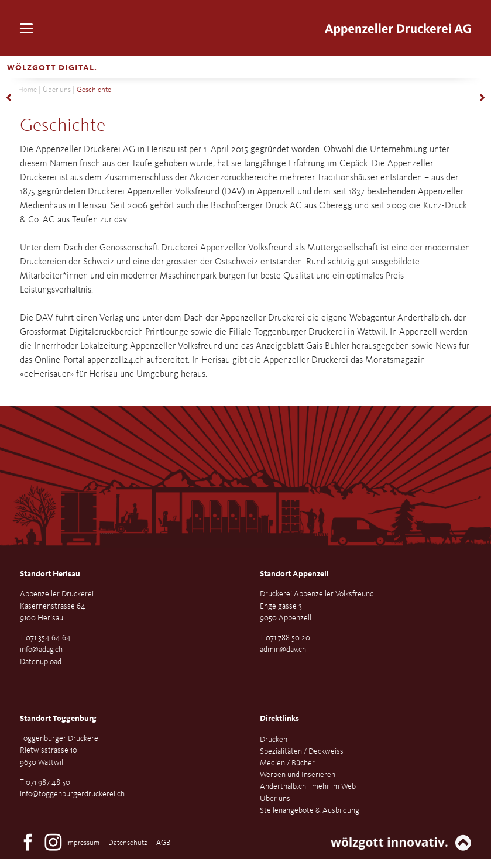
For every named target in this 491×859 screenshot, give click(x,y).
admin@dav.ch (283, 649)
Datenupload (40, 662)
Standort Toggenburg (58, 718)
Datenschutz (127, 843)
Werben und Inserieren (297, 775)
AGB (163, 843)
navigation (26, 28)
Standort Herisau (50, 574)
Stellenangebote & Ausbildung (309, 810)
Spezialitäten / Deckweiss (302, 751)
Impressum (82, 843)
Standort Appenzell (294, 574)
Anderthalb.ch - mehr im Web (308, 786)
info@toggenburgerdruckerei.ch (72, 794)
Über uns (57, 90)
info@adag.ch (41, 649)
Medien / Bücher (287, 763)
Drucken (273, 740)
